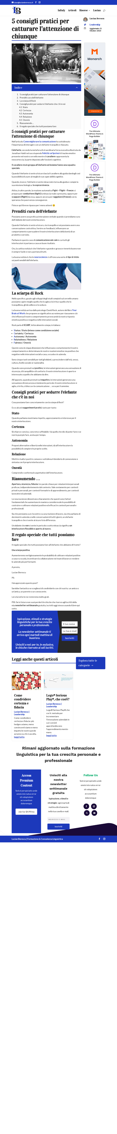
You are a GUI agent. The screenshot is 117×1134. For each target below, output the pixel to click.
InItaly (61, 11)
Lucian (97, 11)
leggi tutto (19, 737)
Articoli (72, 11)
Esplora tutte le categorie (88, 663)
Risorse (83, 11)
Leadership (95, 24)
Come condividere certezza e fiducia (22, 701)
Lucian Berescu (97, 18)
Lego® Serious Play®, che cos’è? (57, 697)
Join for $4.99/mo (26, 811)
